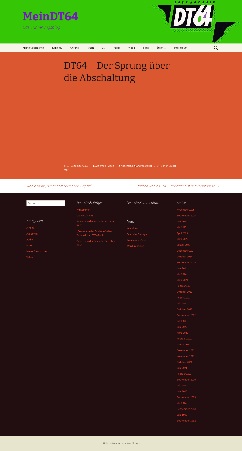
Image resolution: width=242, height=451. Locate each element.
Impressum (180, 48)
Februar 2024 (184, 285)
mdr (66, 169)
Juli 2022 (181, 321)
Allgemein (100, 165)
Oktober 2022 (184, 309)
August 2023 (184, 297)
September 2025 (186, 215)
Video (131, 48)
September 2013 (186, 409)
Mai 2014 (181, 403)
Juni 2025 (182, 221)
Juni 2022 (182, 327)
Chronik (74, 48)
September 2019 (186, 397)
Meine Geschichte (33, 48)
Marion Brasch (169, 165)
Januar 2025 (183, 244)
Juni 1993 (182, 414)
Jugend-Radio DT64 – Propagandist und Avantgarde (178, 186)
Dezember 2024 (186, 250)
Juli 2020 (181, 385)
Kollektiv (57, 48)
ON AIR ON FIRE (85, 215)
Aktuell (30, 227)
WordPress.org (135, 246)
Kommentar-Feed (137, 240)
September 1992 (186, 420)
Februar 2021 (184, 373)
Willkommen (83, 209)
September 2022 (186, 315)
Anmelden (132, 228)
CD (103, 48)
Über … (161, 48)
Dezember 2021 (186, 350)
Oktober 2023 (184, 291)
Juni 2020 (182, 391)
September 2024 (186, 262)
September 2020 (186, 379)
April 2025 (182, 233)
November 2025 (186, 209)
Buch (91, 48)
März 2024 (182, 280)
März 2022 (182, 332)
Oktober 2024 (184, 256)
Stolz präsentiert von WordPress (121, 443)
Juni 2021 (182, 368)
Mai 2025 (181, 227)
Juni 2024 (182, 268)
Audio (117, 48)
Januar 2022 (183, 344)
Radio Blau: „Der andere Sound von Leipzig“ (57, 186)
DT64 (156, 165)
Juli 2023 (181, 303)
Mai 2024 (181, 274)
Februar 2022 (184, 338)
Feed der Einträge (137, 234)
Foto (146, 48)
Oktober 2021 (184, 362)
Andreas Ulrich (144, 165)
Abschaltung (128, 165)
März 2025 (182, 239)
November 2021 (186, 356)
